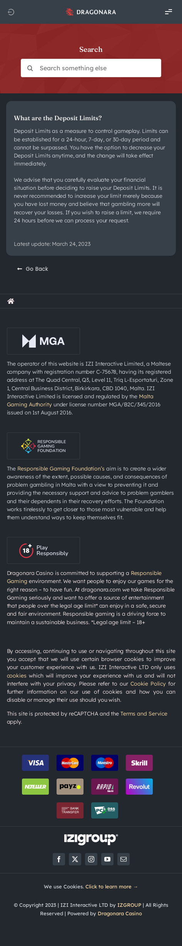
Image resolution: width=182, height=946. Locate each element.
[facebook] (59, 859)
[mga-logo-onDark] (43, 330)
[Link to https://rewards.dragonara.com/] (10, 301)
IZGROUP (129, 905)
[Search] (30, 68)
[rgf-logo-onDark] (43, 435)
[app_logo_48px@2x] (91, 10)
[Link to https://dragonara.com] (11, 12)
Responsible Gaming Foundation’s (61, 468)
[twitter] (75, 859)
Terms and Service (143, 713)
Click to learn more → (111, 886)
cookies (17, 675)
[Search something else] (91, 68)
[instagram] (91, 859)
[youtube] (107, 859)
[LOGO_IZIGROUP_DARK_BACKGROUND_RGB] (91, 836)
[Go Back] (33, 268)
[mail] (123, 859)
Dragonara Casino (120, 913)
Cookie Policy (148, 683)
